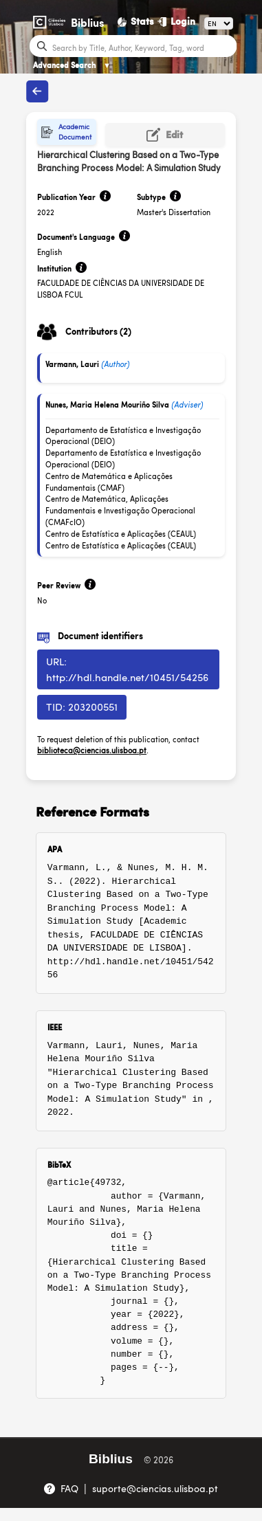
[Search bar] (143, 46)
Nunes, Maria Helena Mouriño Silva (107, 404)
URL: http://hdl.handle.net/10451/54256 (127, 669)
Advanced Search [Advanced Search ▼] (72, 65)
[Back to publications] (37, 91)
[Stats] (136, 21)
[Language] (218, 23)
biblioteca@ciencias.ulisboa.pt (91, 750)
